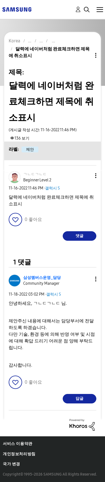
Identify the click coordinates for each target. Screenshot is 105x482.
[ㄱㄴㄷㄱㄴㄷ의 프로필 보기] (35, 174)
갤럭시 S (52, 188)
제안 (30, 149)
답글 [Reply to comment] (79, 398)
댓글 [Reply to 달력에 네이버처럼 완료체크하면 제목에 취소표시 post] (79, 235)
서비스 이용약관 (17, 443)
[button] (86, 175)
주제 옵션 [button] (86, 55)
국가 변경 (11, 464)
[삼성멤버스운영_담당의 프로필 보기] (42, 277)
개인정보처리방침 (19, 454)
